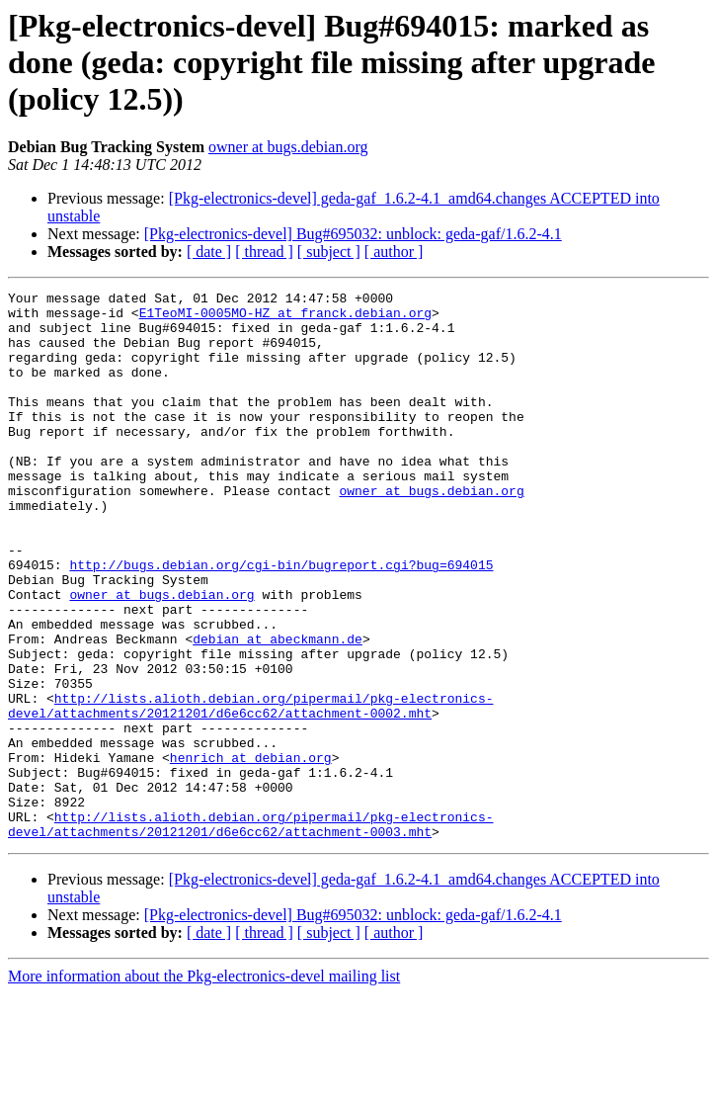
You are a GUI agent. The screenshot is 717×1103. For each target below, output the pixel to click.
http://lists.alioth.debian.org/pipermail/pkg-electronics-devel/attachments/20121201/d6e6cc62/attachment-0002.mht (250, 789)
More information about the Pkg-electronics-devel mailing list (204, 1085)
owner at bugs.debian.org (287, 146)
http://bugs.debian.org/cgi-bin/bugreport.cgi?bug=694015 (281, 621)
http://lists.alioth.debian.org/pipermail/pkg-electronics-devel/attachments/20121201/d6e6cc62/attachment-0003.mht (250, 932)
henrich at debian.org (251, 852)
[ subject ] (328, 251)
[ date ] (209, 251)
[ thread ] (264, 251)
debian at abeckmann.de (277, 710)
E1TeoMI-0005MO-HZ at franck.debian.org (285, 318)
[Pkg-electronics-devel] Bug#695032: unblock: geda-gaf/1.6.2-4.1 (353, 233)
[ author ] (394, 251)
